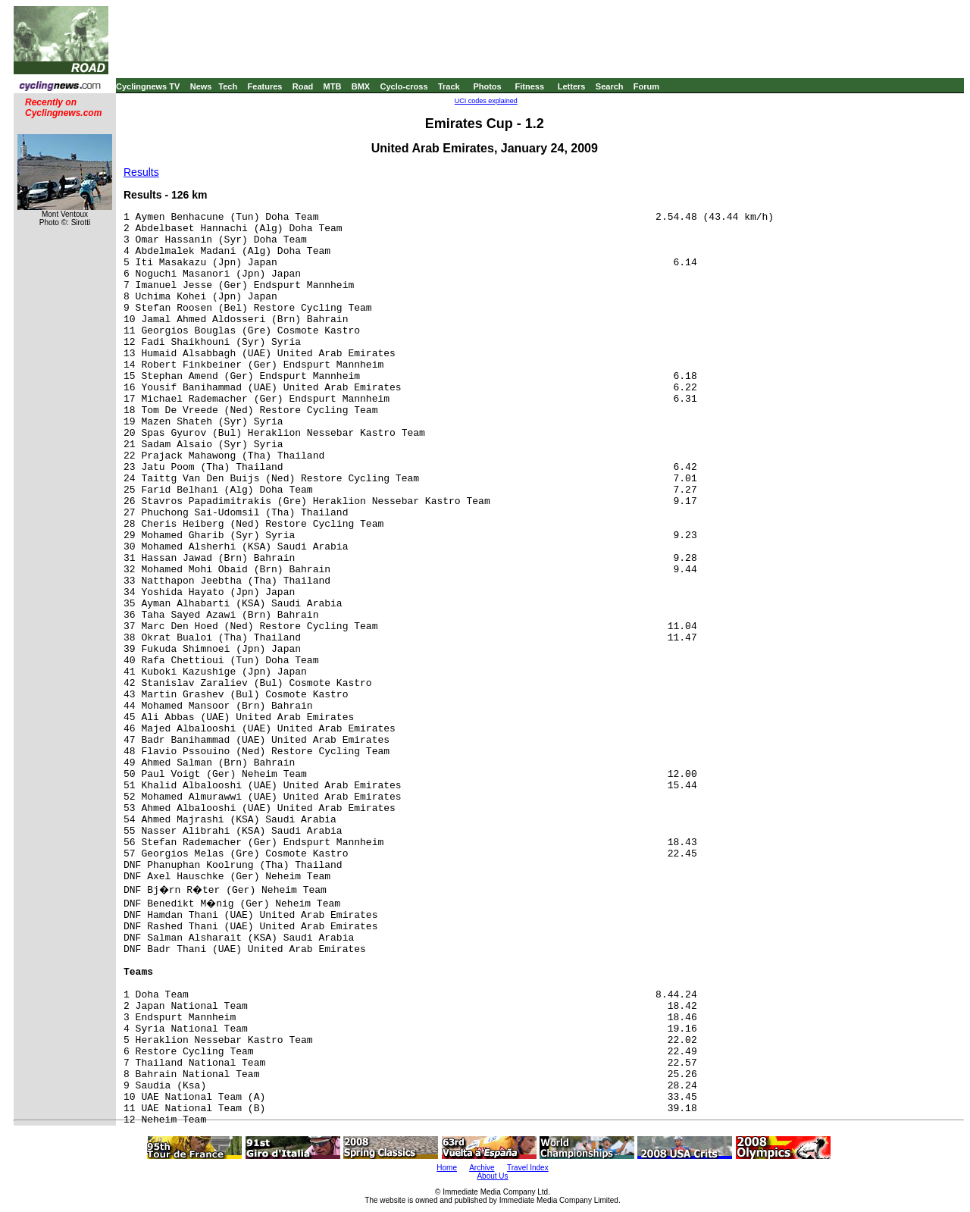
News (201, 86)
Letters (572, 86)
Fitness (529, 86)
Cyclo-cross (404, 86)
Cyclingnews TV (148, 86)
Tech (227, 86)
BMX (361, 86)
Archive (481, 1167)
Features (265, 86)
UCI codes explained (486, 101)
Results (141, 172)
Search (610, 86)
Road (303, 86)
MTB (333, 86)
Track (449, 86)
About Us (492, 1176)
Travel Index (528, 1167)
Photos (487, 86)
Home (446, 1167)
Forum (646, 86)
